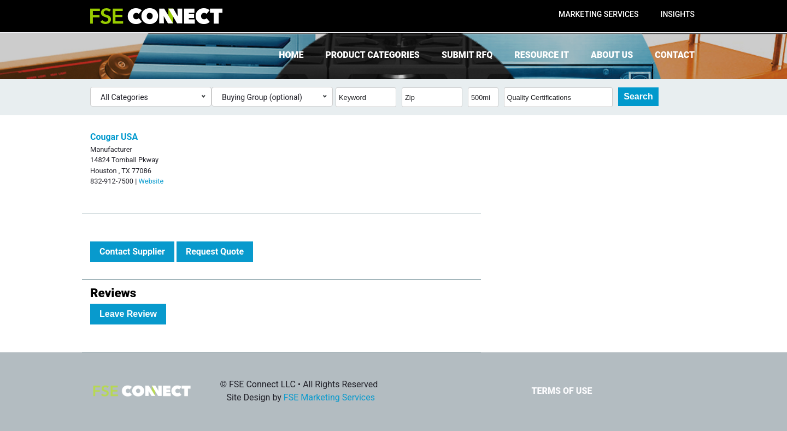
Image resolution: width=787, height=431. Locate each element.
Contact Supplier (132, 251)
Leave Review (128, 313)
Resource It (541, 55)
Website (150, 181)
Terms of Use (561, 391)
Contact (675, 55)
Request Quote (215, 251)
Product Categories (372, 55)
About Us (612, 55)
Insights (677, 14)
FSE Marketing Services (329, 397)
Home (291, 55)
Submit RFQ (467, 55)
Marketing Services (598, 14)
